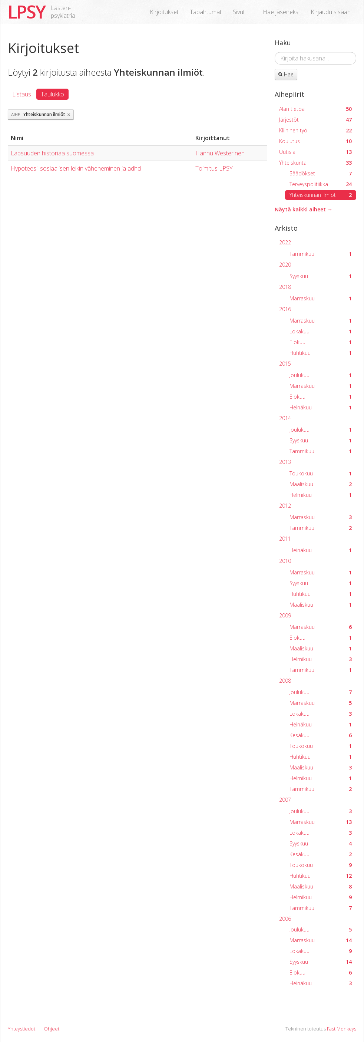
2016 (285, 309)
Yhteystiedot (21, 1028)
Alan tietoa (315, 108)
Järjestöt (315, 119)
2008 (285, 680)
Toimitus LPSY (214, 168)
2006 (285, 918)
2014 (285, 418)
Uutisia (315, 151)
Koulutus (315, 141)
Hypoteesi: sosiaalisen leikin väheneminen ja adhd (76, 168)
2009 (285, 615)
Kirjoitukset (164, 12)
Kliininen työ (315, 130)
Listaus (21, 94)
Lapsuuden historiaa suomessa (52, 153)
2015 (285, 363)
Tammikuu (320, 253)
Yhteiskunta (315, 162)
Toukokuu (320, 473)
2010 (285, 560)
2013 (285, 461)
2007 (285, 799)
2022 (285, 242)
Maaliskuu (320, 484)
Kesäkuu (320, 735)
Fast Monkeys (341, 1028)
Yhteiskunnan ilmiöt (320, 194)
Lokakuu (320, 331)
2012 (285, 505)
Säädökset (320, 173)
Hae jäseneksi (281, 12)
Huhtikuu (320, 352)
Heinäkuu (320, 407)
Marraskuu (320, 298)
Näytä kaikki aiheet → (303, 209)
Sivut (239, 12)
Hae (286, 74)
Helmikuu (320, 494)
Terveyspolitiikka (320, 184)
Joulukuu (320, 375)
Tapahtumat (206, 12)
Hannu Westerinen (220, 153)
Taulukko (52, 94)
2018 (285, 286)
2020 (285, 264)
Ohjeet (51, 1028)
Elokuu (320, 342)
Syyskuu (320, 276)
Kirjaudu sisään (331, 12)
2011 (285, 538)
